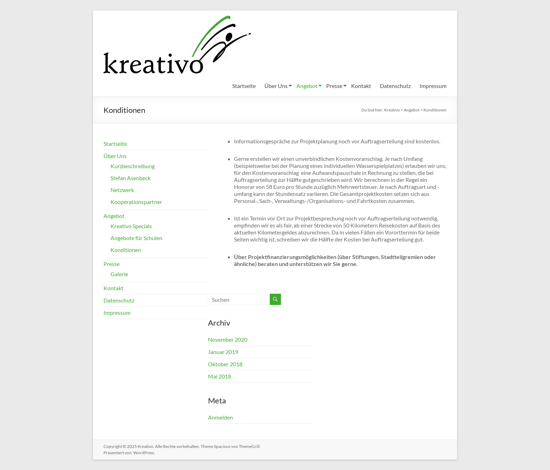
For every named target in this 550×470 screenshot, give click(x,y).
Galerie (119, 274)
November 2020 (227, 339)
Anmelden (220, 417)
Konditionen (125, 249)
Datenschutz (395, 85)
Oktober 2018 (225, 364)
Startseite (244, 85)
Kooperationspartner (136, 201)
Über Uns (276, 85)
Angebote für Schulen (136, 237)
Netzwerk (122, 189)
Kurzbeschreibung (132, 166)
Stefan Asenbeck (130, 178)
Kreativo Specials (131, 226)
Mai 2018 (219, 376)
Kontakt (361, 85)
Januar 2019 (223, 351)
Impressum (433, 85)
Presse (334, 85)
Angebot (306, 85)
